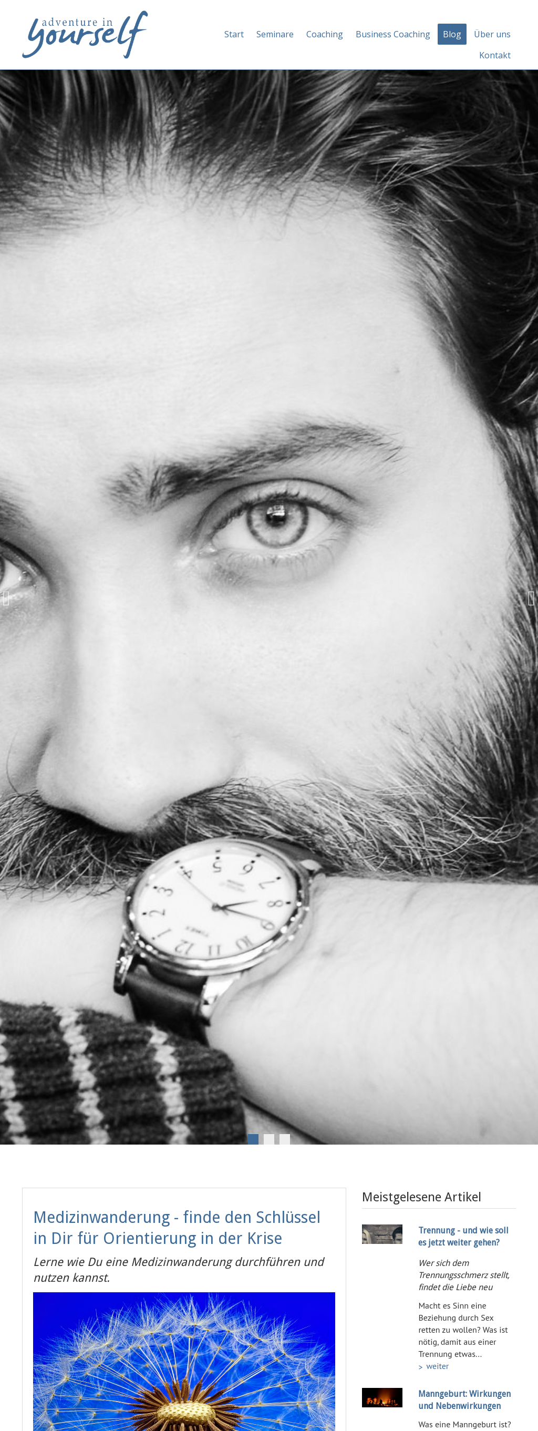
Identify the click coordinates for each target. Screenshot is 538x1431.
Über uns (492, 34)
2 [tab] (269, 1139)
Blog (452, 34)
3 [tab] (285, 1139)
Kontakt (495, 55)
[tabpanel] (269, 599)
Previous (10, 598)
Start (234, 34)
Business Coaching (393, 34)
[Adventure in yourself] (85, 33)
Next (527, 598)
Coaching (324, 34)
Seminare (275, 34)
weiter (437, 1366)
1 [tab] (253, 1139)
